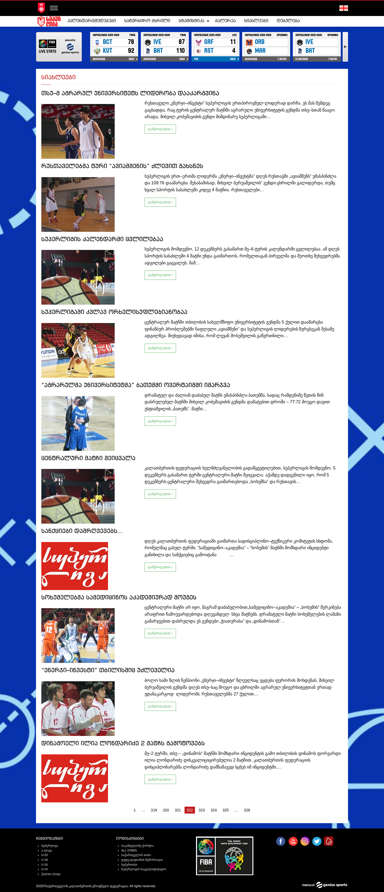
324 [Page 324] (214, 810)
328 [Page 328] (247, 810)
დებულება (288, 21)
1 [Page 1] (135, 810)
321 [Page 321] (178, 810)
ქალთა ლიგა (51, 873)
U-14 (44, 869)
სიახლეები (256, 21)
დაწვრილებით (160, 129)
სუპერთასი (129, 864)
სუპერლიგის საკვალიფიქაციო (143, 869)
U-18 (44, 859)
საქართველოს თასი (136, 855)
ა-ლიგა (46, 850)
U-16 (44, 864)
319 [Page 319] (154, 810)
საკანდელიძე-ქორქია (137, 845)
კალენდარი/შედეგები (91, 21)
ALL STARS (129, 850)
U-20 (44, 855)
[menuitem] (91, 21)
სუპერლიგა (49, 845)
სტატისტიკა (191, 21)
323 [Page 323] (202, 810)
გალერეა (225, 21)
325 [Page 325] (225, 810)
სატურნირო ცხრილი (147, 21)
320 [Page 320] (166, 810)
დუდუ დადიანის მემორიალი (142, 859)
